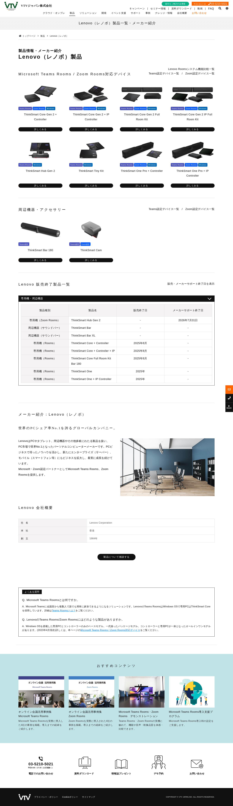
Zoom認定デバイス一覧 (200, 73)
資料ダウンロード (181, 8)
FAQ (211, 8)
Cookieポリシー (70, 797)
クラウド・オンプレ (54, 13)
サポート (136, 13)
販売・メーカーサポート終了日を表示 (191, 283)
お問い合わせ (199, 13)
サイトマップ (88, 797)
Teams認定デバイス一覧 (164, 73)
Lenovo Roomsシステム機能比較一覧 (191, 69)
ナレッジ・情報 (163, 13)
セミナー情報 (158, 8)
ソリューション (88, 13)
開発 (103, 13)
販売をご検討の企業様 (175, 4)
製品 (72, 13)
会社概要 (182, 13)
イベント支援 (118, 13)
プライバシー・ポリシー (46, 797)
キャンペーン (137, 8)
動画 (200, 8)
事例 (147, 13)
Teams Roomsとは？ (63, 610)
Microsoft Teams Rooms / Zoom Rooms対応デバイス (110, 630)
